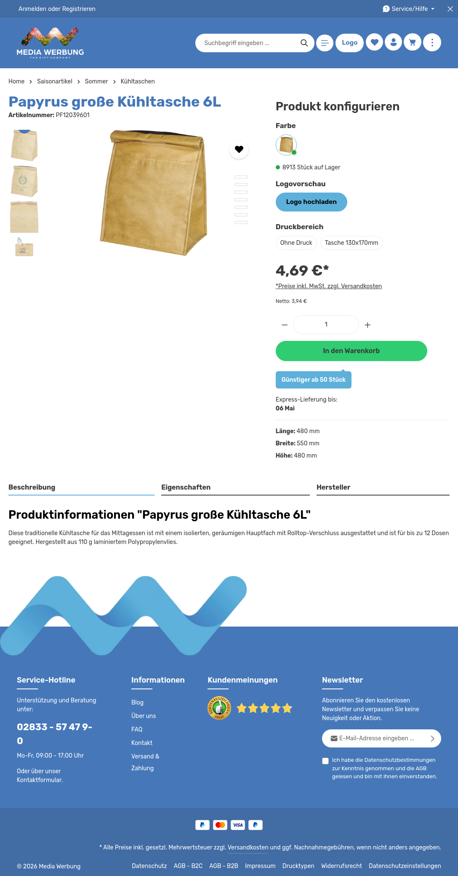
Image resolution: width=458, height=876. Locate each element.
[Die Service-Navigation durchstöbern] (409, 9)
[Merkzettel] (373, 43)
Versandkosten (256, 844)
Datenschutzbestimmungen (397, 758)
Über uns (143, 714)
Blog (137, 700)
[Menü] (323, 43)
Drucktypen (307, 863)
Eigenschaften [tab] (185, 485)
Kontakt (141, 741)
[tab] (81, 486)
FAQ (137, 727)
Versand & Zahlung (145, 760)
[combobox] (247, 43)
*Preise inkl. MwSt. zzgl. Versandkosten (327, 284)
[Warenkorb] (412, 43)
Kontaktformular (38, 764)
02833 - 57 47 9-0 (53, 725)
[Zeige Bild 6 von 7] (241, 215)
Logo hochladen (309, 201)
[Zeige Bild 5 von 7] (241, 207)
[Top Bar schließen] (450, 9)
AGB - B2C (199, 863)
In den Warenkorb (351, 349)
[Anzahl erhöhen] (368, 323)
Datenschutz (161, 863)
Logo (348, 43)
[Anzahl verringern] (284, 323)
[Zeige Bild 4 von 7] (241, 199)
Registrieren (76, 8)
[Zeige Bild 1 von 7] (241, 177)
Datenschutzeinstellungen (407, 863)
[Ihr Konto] (392, 43)
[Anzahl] (326, 323)
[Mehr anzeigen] (432, 43)
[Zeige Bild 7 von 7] (241, 222)
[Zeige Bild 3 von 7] (241, 192)
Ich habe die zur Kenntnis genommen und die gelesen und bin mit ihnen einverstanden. (385, 765)
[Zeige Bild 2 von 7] (241, 184)
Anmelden (32, 8)
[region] (133, 193)
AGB (409, 766)
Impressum (270, 863)
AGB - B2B (235, 863)
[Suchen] (303, 43)
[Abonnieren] (433, 736)
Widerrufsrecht (348, 863)
